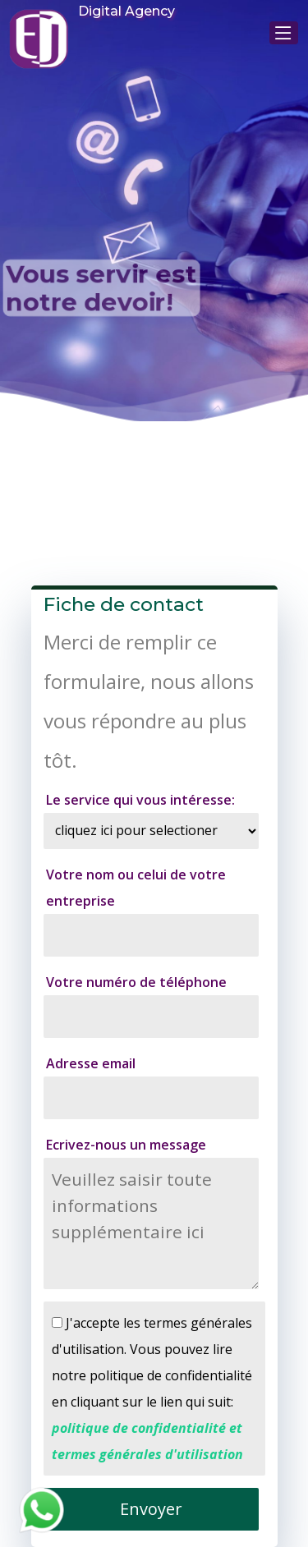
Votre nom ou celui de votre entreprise (136, 887)
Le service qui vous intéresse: (140, 800)
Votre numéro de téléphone (136, 982)
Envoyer (151, 1509)
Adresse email (91, 1063)
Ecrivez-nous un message (126, 1145)
